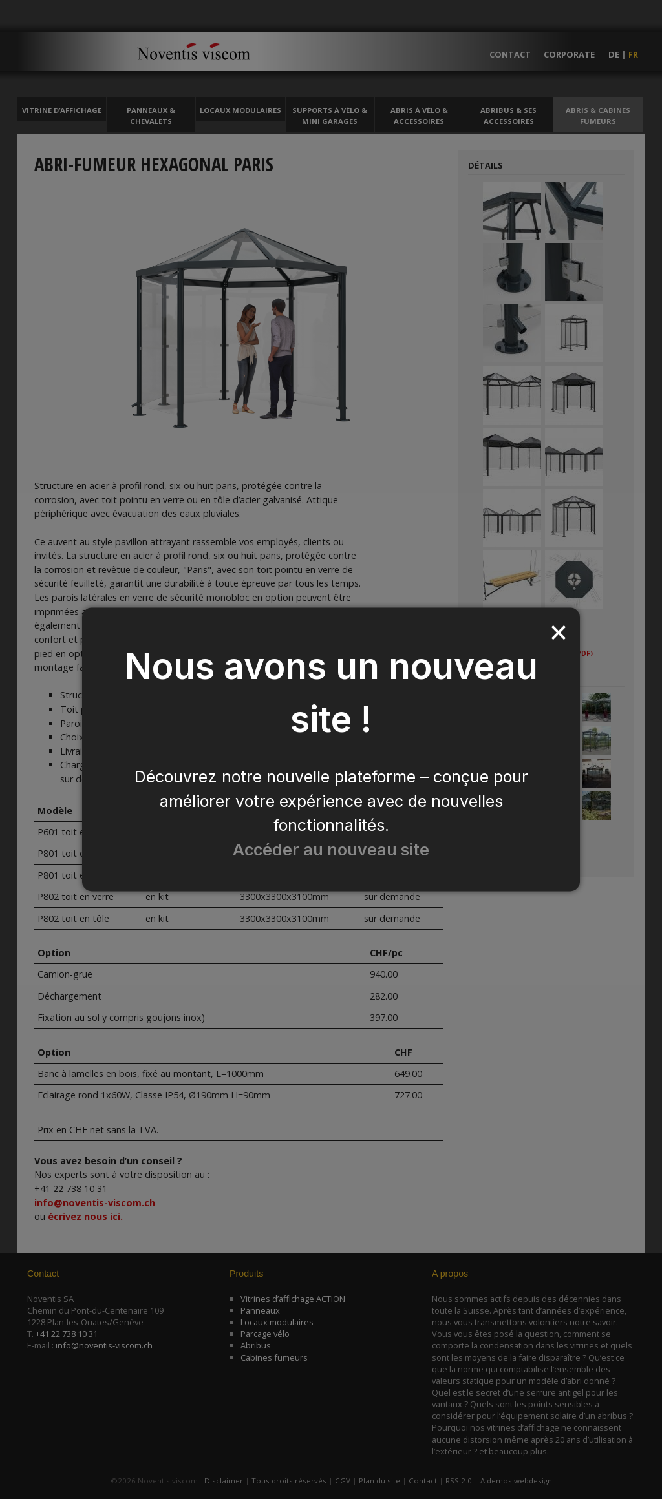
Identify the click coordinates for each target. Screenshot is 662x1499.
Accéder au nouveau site (331, 849)
